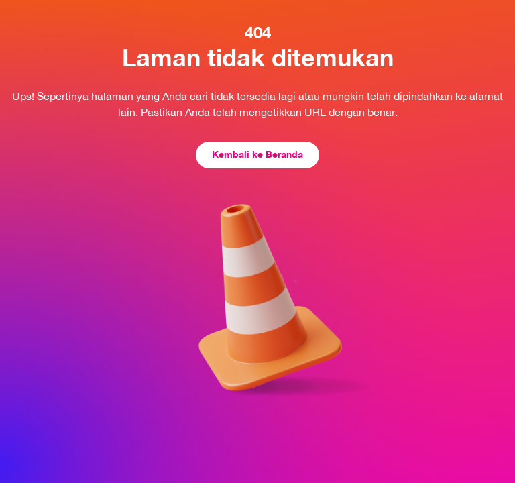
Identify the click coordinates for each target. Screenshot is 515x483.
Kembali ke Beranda (257, 154)
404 (258, 32)
